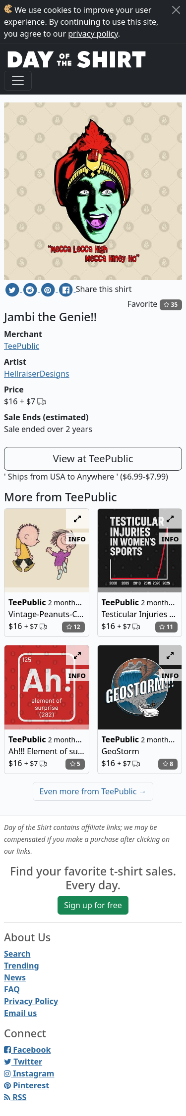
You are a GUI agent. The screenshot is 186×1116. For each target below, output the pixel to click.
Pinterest (26, 1085)
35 (171, 304)
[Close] (176, 10)
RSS (15, 1097)
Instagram (29, 1073)
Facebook (27, 1049)
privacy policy (93, 33)
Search (17, 953)
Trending (21, 965)
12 (73, 627)
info (77, 538)
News (15, 977)
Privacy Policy (31, 1001)
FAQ (12, 989)
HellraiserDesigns (36, 373)
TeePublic (21, 345)
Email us (20, 1013)
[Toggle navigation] (18, 81)
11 (166, 627)
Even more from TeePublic (92, 791)
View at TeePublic (93, 458)
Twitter (23, 1061)
